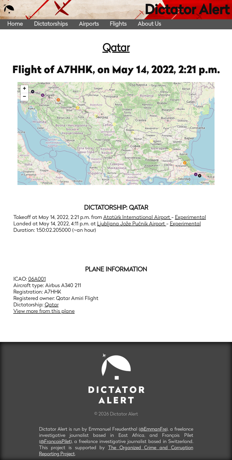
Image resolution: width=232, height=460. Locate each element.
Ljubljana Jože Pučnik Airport (131, 224)
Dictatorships (51, 24)
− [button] (24, 97)
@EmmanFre (153, 429)
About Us (149, 24)
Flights (118, 24)
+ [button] (24, 89)
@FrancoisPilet (55, 441)
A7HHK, (77, 70)
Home (15, 24)
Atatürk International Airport (137, 217)
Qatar (116, 48)
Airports (89, 24)
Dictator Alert (187, 10)
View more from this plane (44, 311)
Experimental (190, 217)
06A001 (37, 279)
